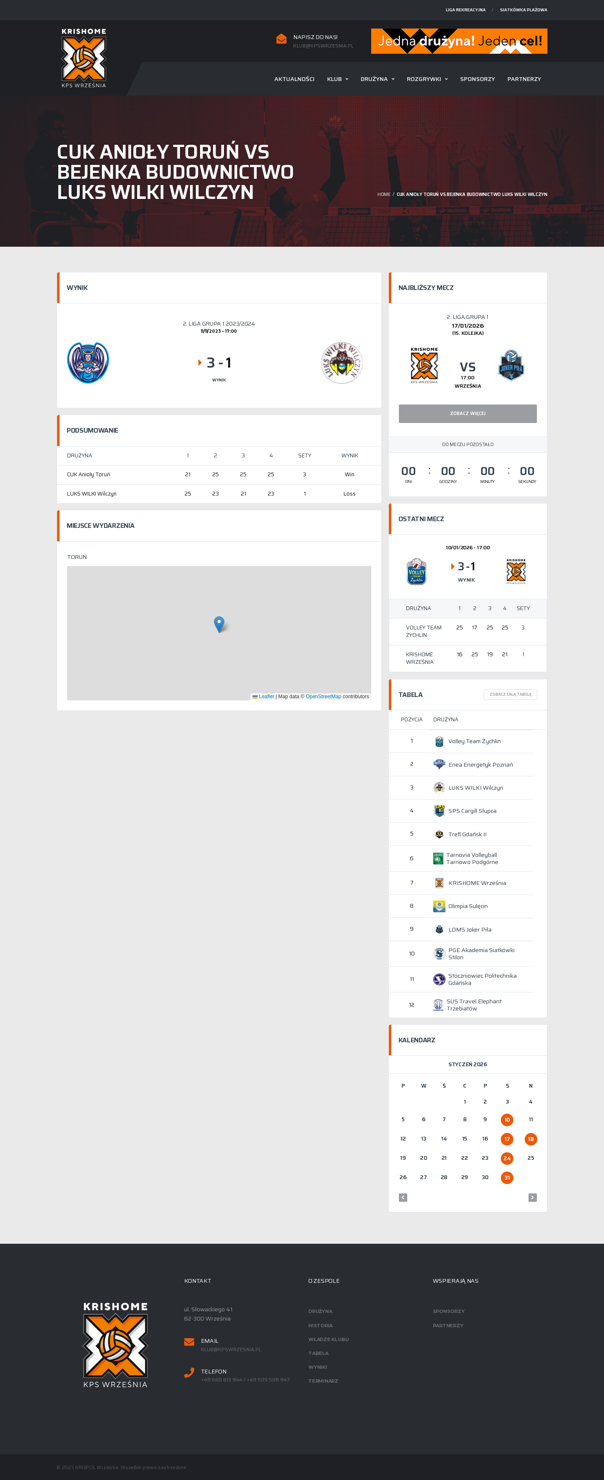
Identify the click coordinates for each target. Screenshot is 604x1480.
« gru (403, 1197)
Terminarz (323, 1381)
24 (507, 1158)
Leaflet (263, 697)
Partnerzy (524, 79)
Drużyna (374, 79)
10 (507, 1119)
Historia (320, 1326)
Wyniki (317, 1367)
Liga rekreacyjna (466, 10)
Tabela (318, 1353)
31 (507, 1177)
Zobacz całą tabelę (510, 694)
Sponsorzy (477, 79)
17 (507, 1139)
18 (531, 1139)
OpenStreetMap (323, 697)
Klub (334, 79)
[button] (219, 624)
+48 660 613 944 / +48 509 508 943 (245, 1380)
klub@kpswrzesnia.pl (323, 46)
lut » (532, 1197)
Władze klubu (328, 1339)
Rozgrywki (424, 79)
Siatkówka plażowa (523, 10)
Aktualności (294, 79)
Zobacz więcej (468, 413)
